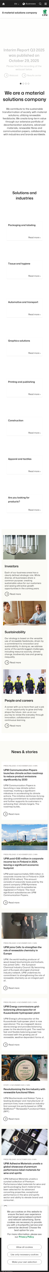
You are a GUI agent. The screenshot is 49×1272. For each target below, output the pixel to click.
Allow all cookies (24, 1247)
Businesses (29, 3)
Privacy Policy (26, 1236)
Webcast (33, 75)
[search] (40, 3)
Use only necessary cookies (24, 1254)
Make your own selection (24, 1261)
